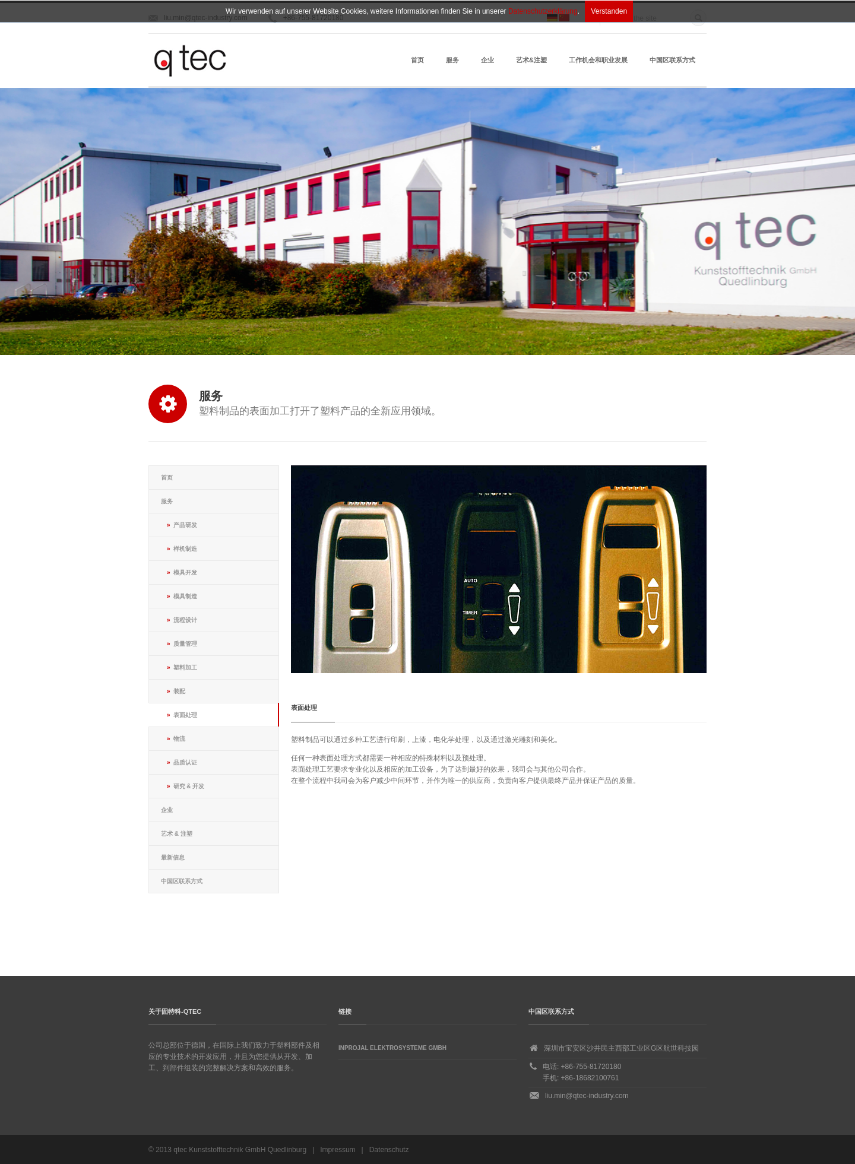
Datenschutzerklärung (543, 11)
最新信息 (173, 857)
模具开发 (185, 572)
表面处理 (185, 715)
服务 (452, 60)
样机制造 (185, 548)
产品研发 (185, 525)
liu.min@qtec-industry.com (587, 1096)
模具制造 (185, 596)
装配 (179, 691)
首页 (417, 60)
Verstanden (609, 11)
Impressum (337, 1150)
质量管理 (185, 643)
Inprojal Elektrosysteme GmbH (392, 1048)
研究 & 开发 (189, 786)
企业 (487, 60)
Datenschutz (389, 1150)
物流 (179, 738)
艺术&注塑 (531, 60)
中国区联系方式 (672, 60)
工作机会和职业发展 (598, 60)
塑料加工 (185, 667)
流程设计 (185, 620)
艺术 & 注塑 (176, 833)
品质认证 (185, 762)
